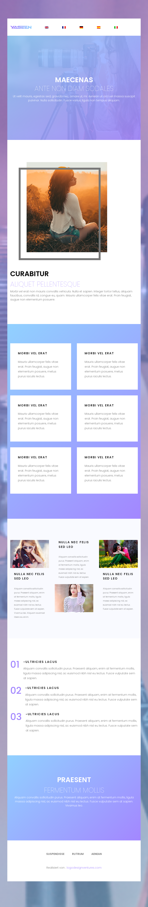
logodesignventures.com (84, 868)
